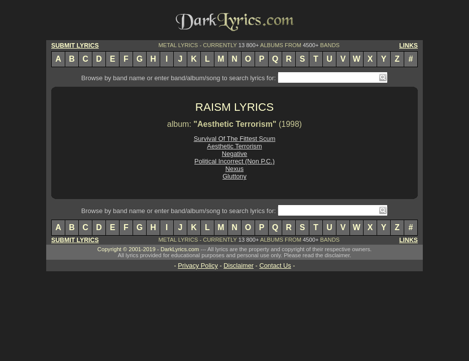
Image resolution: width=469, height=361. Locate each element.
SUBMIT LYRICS (75, 45)
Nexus (234, 168)
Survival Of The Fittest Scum (235, 138)
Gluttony (234, 176)
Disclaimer (238, 265)
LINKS (408, 45)
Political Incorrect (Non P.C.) (234, 161)
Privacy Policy (198, 265)
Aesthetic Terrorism (234, 146)
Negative (235, 153)
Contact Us (275, 265)
